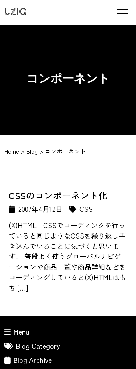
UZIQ (15, 12)
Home (11, 151)
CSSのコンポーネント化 (58, 195)
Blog (32, 151)
